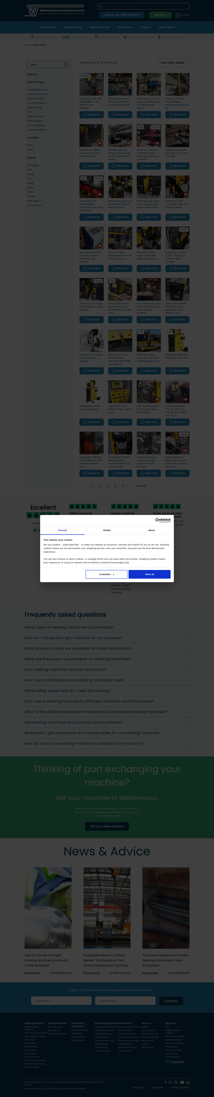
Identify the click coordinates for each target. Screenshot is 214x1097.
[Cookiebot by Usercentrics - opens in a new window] (158, 520)
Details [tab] (107, 530)
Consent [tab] (62, 530)
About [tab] (151, 530)
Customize (106, 574)
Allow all (149, 574)
